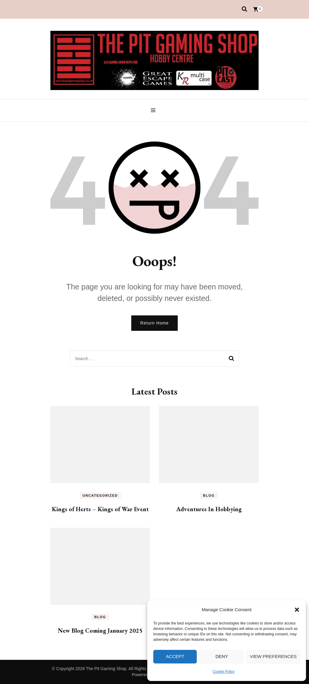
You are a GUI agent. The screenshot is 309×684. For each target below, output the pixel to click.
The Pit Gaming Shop (106, 668)
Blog (209, 495)
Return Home (154, 323)
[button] (297, 610)
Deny (221, 656)
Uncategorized (100, 495)
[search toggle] (244, 9)
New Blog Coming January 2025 (100, 630)
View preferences (273, 656)
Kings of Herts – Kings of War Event (100, 509)
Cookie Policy (224, 671)
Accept (175, 656)
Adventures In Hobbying (209, 509)
